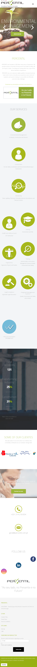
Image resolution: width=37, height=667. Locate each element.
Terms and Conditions (6, 644)
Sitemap (3, 629)
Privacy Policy (4, 619)
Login (2, 631)
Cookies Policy (4, 617)
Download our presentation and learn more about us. (18, 85)
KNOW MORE (17, 34)
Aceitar (4, 664)
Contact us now (18, 491)
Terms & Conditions (5, 621)
